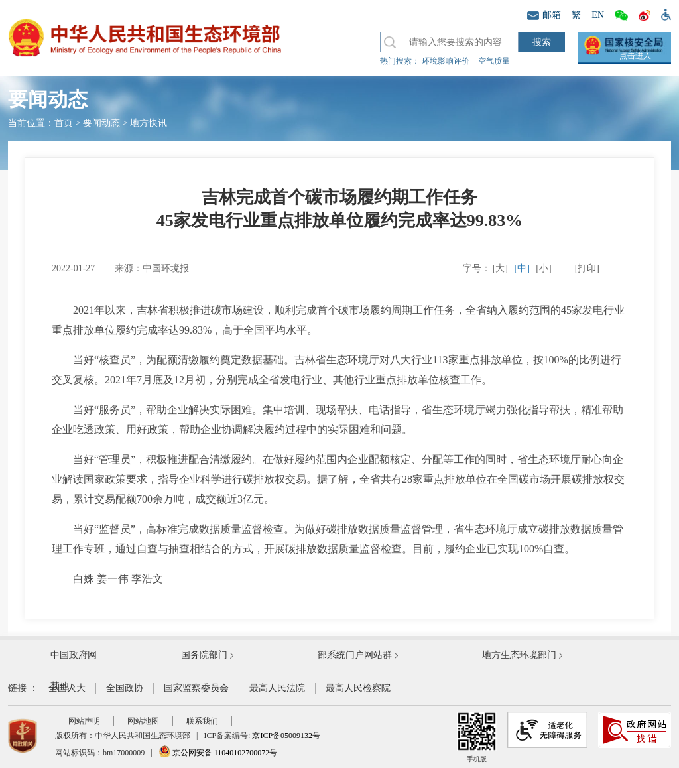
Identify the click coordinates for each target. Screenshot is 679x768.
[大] (500, 268)
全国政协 (124, 688)
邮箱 (544, 15)
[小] (543, 268)
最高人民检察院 (358, 688)
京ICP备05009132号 (286, 735)
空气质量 (494, 61)
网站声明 (84, 721)
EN (597, 15)
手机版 (477, 737)
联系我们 (202, 721)
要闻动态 (101, 123)
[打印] (587, 268)
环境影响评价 (445, 61)
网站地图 (143, 721)
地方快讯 (148, 123)
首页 (63, 123)
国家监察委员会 (196, 688)
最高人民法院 (277, 688)
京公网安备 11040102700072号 (218, 752)
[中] (522, 268)
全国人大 (67, 688)
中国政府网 (73, 655)
